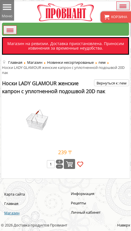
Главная (11, 203)
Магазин (11, 212)
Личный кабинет (86, 212)
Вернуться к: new (111, 83)
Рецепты (78, 202)
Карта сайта (14, 194)
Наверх (123, 225)
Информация (82, 193)
